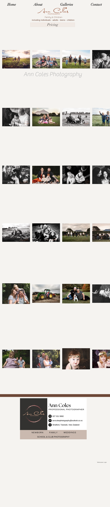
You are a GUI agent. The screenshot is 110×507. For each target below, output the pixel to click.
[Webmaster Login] (102, 462)
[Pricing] (52, 25)
